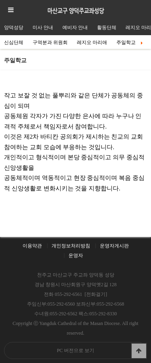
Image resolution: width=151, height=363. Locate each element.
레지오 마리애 (92, 42)
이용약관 (32, 245)
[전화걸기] (96, 294)
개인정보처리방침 (71, 245)
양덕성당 (13, 27)
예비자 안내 (75, 27)
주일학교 (130, 42)
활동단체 (106, 27)
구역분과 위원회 (50, 42)
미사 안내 (43, 27)
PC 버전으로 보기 (75, 350)
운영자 (75, 255)
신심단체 (13, 42)
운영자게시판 (114, 245)
